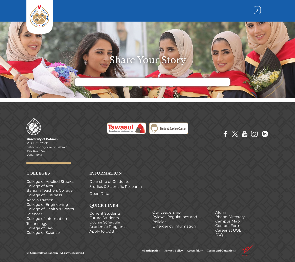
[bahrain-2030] (248, 245)
